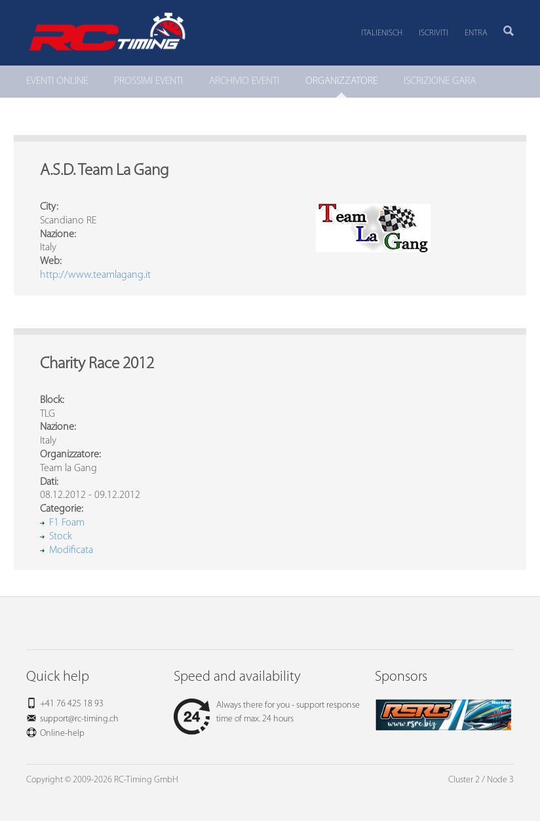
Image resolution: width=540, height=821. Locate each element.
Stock (60, 536)
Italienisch (381, 33)
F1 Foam (67, 523)
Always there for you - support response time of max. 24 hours (267, 712)
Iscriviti (433, 33)
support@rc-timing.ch (79, 719)
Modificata (71, 550)
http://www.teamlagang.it (95, 275)
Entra (476, 33)
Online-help (62, 733)
